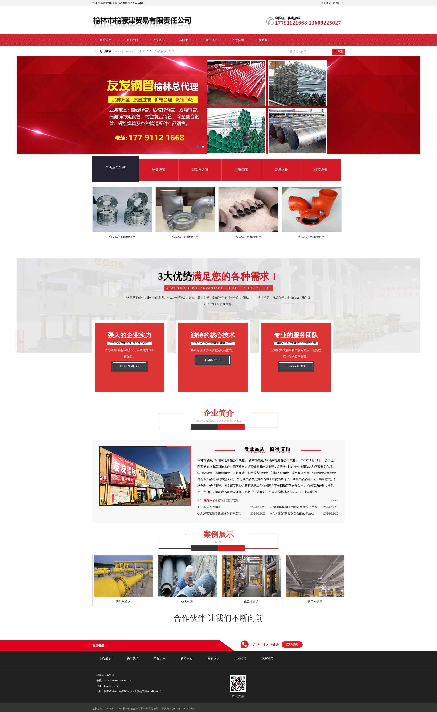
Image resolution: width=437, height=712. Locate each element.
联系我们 (338, 3)
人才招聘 (238, 40)
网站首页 (105, 40)
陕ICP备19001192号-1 (183, 708)
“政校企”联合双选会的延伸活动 (293, 513)
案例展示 (211, 40)
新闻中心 (185, 40)
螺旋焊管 (321, 169)
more (334, 500)
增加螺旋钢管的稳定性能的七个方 (295, 507)
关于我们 (326, 3)
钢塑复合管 (200, 169)
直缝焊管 (281, 169)
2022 (171, 51)
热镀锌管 (158, 169)
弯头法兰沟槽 (115, 167)
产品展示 (158, 40)
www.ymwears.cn (125, 51)
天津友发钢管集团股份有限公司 (220, 513)
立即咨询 (292, 644)
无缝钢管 (241, 169)
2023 (149, 51)
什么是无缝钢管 (210, 507)
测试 (141, 51)
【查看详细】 (312, 492)
